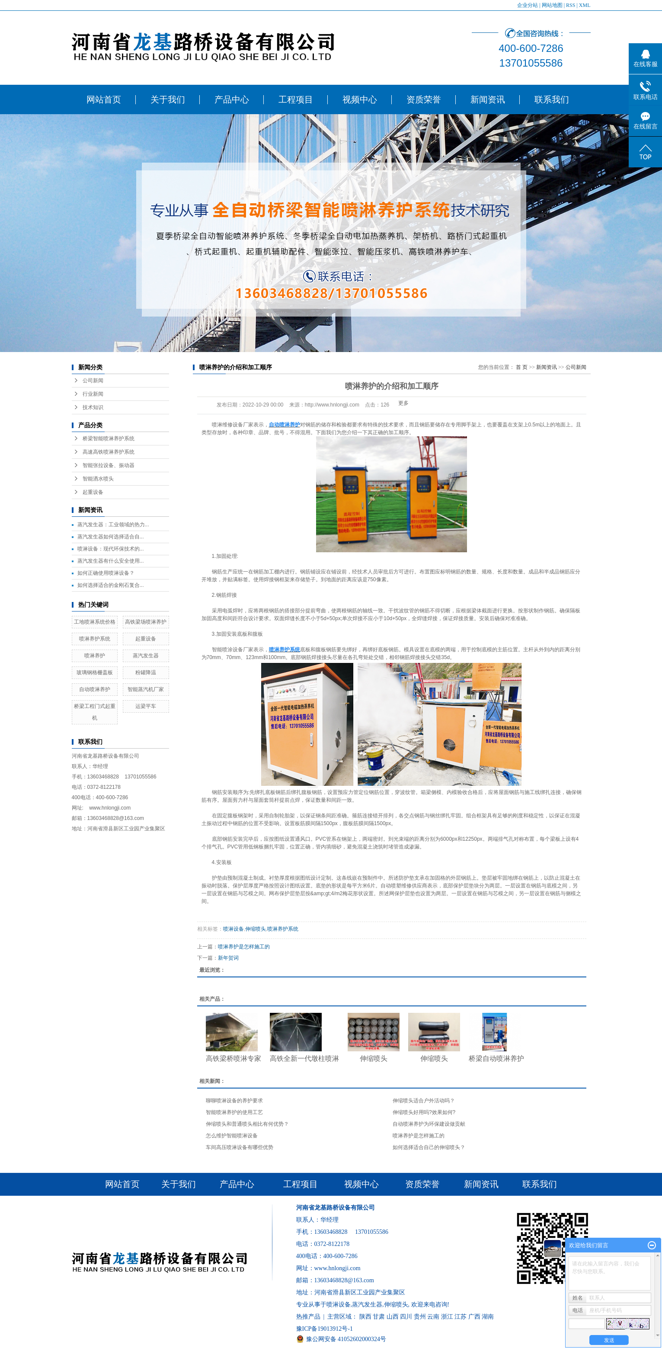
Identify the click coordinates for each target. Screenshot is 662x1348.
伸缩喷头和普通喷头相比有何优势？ (247, 1124)
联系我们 (551, 99)
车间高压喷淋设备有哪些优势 (239, 1147)
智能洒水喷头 (98, 479)
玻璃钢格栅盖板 (95, 672)
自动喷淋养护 (94, 689)
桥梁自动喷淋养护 (496, 1058)
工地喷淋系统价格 (94, 622)
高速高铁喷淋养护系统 (108, 452)
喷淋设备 (233, 929)
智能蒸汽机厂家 (146, 689)
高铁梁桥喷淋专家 (233, 1058)
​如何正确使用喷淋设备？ (105, 573)
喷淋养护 (94, 656)
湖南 (488, 1316)
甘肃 (379, 1316)
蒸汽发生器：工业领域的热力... (113, 525)
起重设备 (93, 492)
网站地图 (552, 5)
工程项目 (295, 99)
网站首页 (103, 99)
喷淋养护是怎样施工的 (244, 947)
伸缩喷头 (255, 929)
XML (585, 5)
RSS (570, 5)
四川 (406, 1316)
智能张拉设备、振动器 (108, 465)
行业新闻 (93, 394)
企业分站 (527, 5)
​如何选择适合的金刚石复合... (110, 585)
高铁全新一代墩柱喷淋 (304, 1058)
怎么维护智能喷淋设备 (232, 1136)
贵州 (420, 1316)
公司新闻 (93, 381)
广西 (474, 1316)
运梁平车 (145, 706)
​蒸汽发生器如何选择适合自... (110, 537)
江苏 (460, 1316)
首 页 (522, 367)
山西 (393, 1316)
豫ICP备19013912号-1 (324, 1329)
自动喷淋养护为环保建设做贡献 (429, 1124)
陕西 (365, 1316)
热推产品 (308, 1316)
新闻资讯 (487, 99)
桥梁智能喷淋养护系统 (108, 438)
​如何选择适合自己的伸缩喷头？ (429, 1147)
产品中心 (231, 99)
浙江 (447, 1316)
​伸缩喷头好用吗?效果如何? (424, 1112)
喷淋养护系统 (94, 639)
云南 (433, 1316)
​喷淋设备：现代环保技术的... (110, 549)
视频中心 (359, 99)
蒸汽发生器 (146, 656)
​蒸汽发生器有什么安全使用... (110, 561)
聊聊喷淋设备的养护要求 (234, 1101)
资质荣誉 (423, 99)
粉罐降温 (145, 672)
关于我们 (167, 99)
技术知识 (93, 407)
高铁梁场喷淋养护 (145, 622)
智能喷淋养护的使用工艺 (234, 1112)
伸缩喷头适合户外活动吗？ (424, 1101)
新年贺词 (228, 958)
